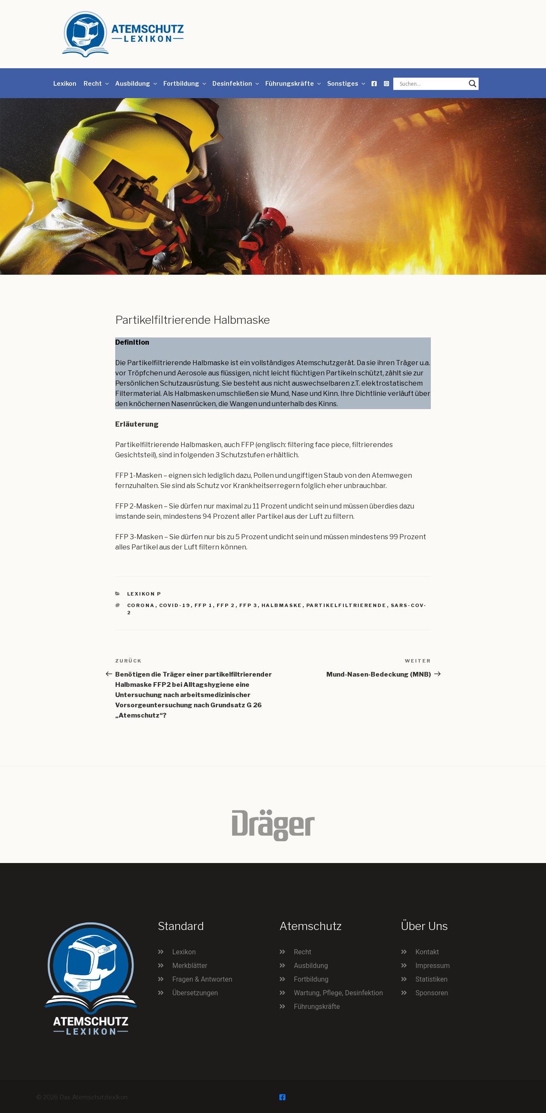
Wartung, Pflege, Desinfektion (338, 993)
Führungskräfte (293, 83)
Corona (141, 605)
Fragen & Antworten (202, 979)
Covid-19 (175, 605)
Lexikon (64, 83)
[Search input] (432, 84)
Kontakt (427, 952)
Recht (97, 83)
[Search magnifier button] (473, 84)
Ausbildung (136, 83)
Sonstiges (346, 83)
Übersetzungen (195, 993)
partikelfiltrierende (346, 605)
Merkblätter (189, 966)
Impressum (432, 966)
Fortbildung (185, 83)
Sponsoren (431, 993)
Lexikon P (144, 594)
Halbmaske (281, 605)
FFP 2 (226, 605)
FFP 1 (204, 605)
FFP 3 (248, 605)
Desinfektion (236, 83)
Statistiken (431, 979)
